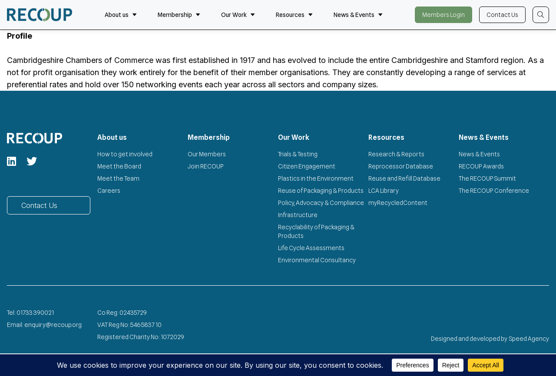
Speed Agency (529, 338)
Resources (294, 14)
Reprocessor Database (400, 166)
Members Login (443, 14)
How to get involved (124, 154)
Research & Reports (396, 154)
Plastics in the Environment (316, 178)
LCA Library (383, 190)
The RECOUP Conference (494, 190)
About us (121, 14)
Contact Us (502, 14)
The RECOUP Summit (487, 178)
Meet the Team (118, 178)
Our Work (238, 14)
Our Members (207, 154)
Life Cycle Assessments (311, 247)
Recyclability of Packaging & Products (316, 231)
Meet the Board (119, 166)
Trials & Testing (298, 154)
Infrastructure (298, 214)
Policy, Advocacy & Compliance (321, 202)
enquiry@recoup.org (53, 324)
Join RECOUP (206, 166)
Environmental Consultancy (317, 260)
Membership (179, 14)
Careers (108, 190)
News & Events (358, 14)
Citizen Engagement (306, 166)
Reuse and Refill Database (404, 178)
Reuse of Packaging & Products (321, 190)
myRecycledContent (397, 202)
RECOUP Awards (481, 166)
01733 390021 (35, 312)
